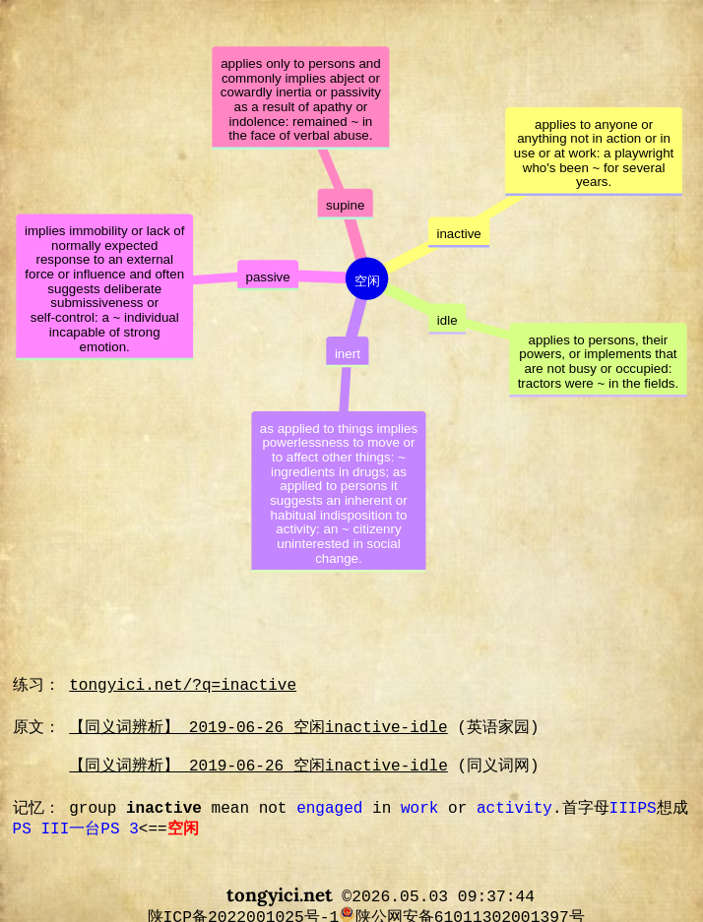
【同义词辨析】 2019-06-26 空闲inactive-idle (258, 728)
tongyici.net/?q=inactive (182, 686)
